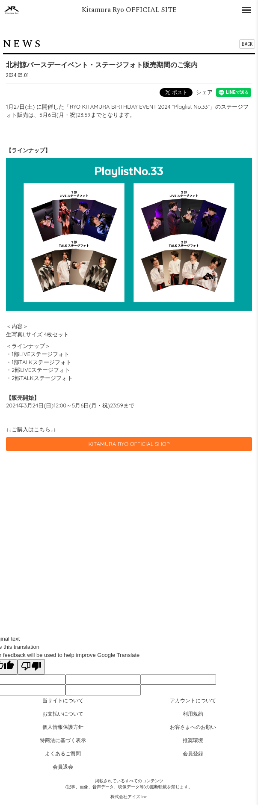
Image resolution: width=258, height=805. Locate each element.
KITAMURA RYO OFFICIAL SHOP (128, 443)
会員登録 (193, 753)
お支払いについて (62, 713)
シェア (204, 92)
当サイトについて (62, 700)
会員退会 (63, 766)
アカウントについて (193, 700)
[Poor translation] (31, 666)
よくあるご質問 (63, 753)
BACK (247, 44)
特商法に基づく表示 (63, 740)
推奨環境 (193, 740)
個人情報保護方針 (62, 727)
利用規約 (193, 713)
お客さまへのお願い (193, 727)
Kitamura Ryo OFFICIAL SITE (129, 10)
